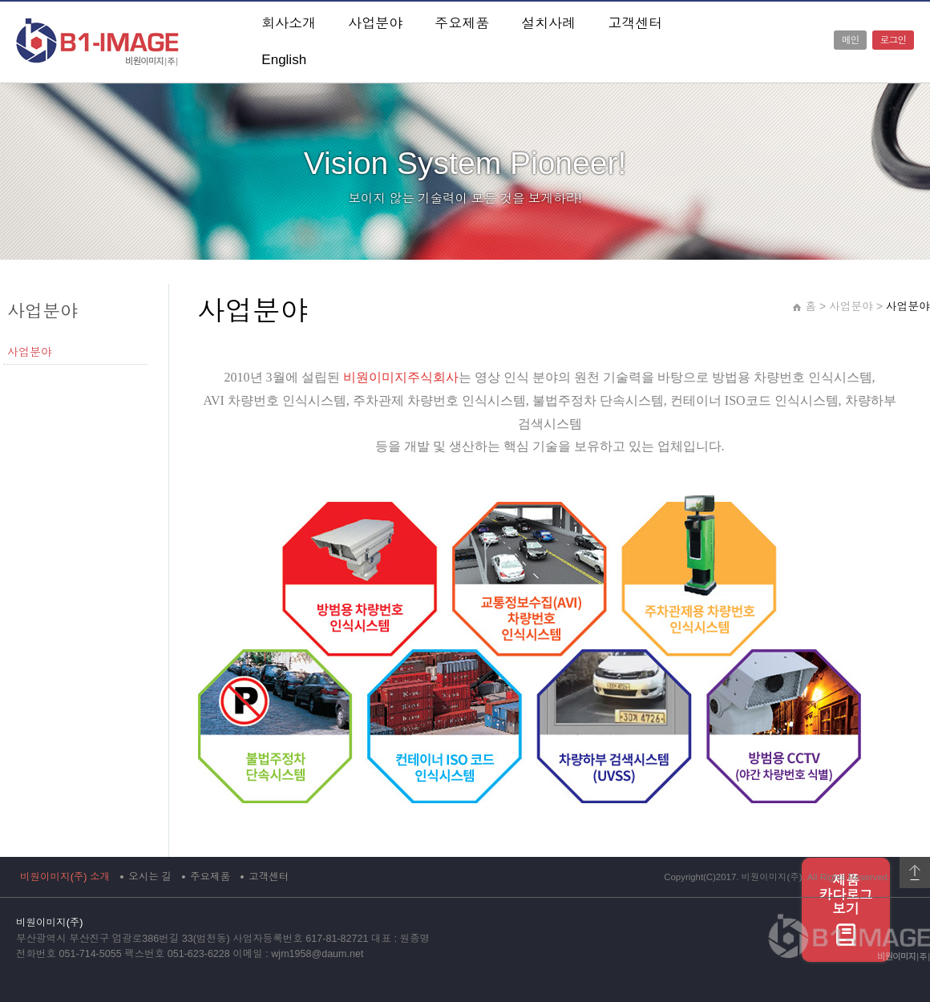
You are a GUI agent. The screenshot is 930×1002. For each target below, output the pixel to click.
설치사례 (548, 23)
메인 (850, 40)
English (283, 59)
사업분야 (375, 23)
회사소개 (288, 23)
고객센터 (635, 23)
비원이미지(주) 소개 (65, 877)
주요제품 (462, 23)
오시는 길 (150, 877)
